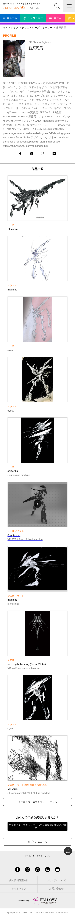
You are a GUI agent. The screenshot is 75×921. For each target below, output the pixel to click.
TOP (68, 851)
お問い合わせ (56, 888)
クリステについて (56, 880)
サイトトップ (10, 27)
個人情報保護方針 (18, 880)
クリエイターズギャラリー (37, 27)
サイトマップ (19, 888)
